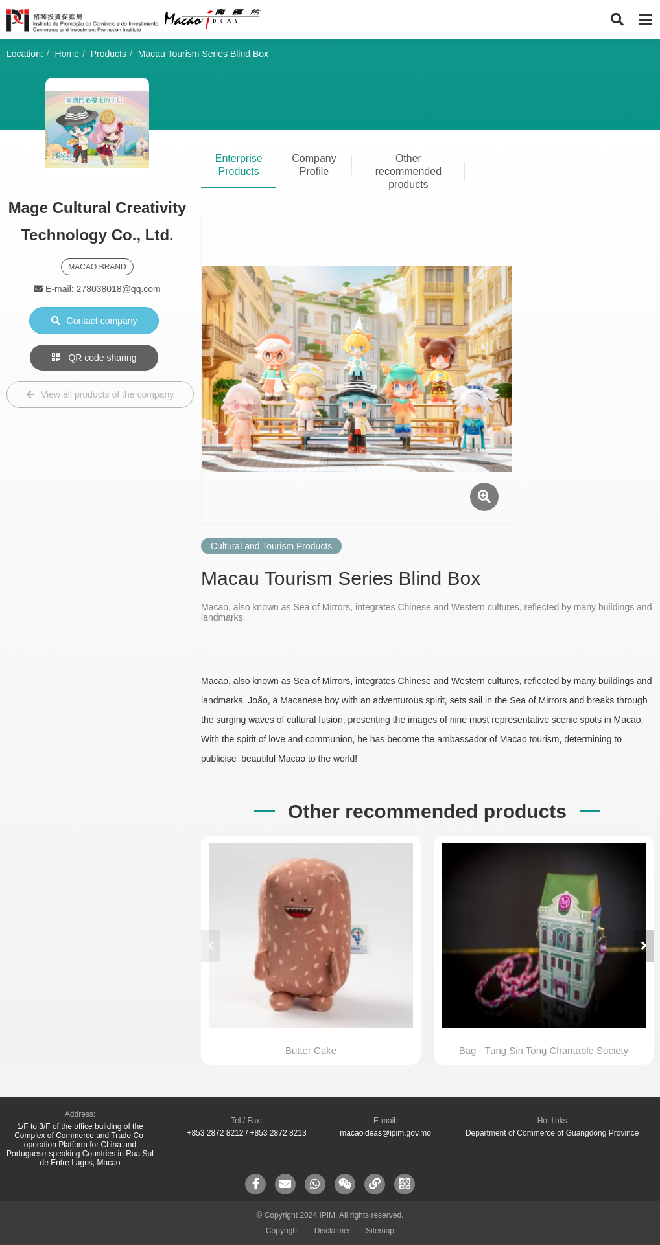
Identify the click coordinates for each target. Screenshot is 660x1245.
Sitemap (380, 1230)
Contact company (94, 320)
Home (67, 54)
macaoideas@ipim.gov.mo (385, 1132)
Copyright (282, 1230)
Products (108, 54)
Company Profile (314, 165)
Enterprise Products (239, 165)
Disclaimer (332, 1230)
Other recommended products (408, 171)
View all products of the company (100, 394)
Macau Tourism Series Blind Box (203, 54)
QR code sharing (94, 357)
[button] (644, 946)
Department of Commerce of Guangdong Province (552, 1132)
